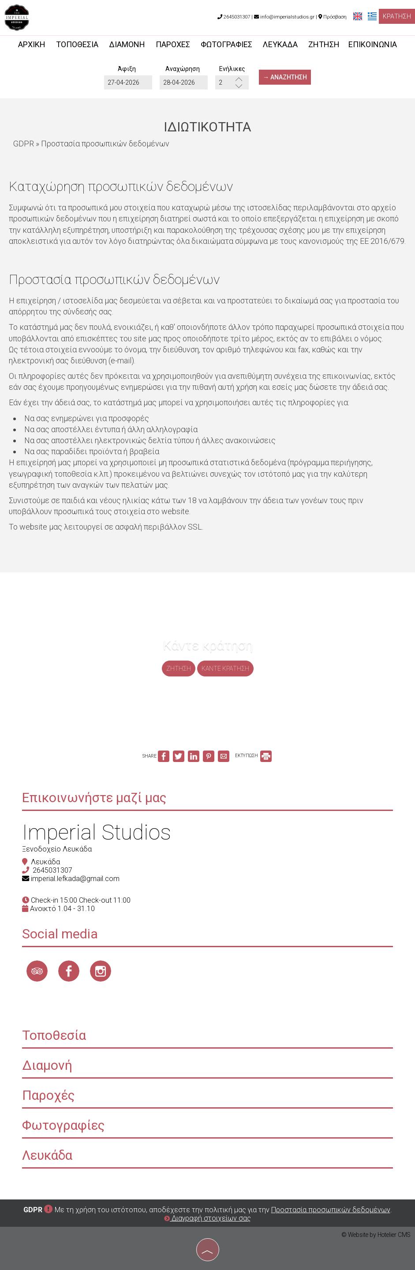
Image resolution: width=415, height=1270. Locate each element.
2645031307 (52, 870)
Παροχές (173, 44)
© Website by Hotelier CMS (376, 1234)
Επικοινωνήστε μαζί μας (94, 797)
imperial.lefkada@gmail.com (75, 878)
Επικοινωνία (372, 44)
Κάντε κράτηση (225, 668)
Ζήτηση (324, 44)
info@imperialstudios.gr (284, 17)
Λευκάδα (280, 44)
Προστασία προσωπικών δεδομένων (330, 1210)
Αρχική (31, 44)
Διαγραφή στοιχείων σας (207, 1218)
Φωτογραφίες (226, 44)
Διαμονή (127, 44)
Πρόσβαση (335, 17)
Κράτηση (397, 16)
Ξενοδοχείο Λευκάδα (57, 849)
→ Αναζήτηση (285, 77)
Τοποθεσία (77, 44)
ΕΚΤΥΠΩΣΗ (253, 755)
